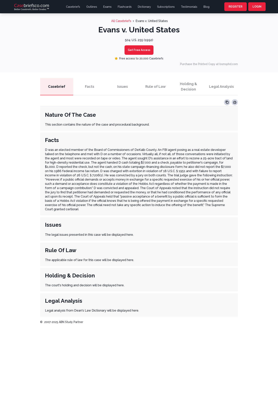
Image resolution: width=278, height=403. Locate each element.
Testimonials (189, 6)
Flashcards (125, 6)
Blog (206, 6)
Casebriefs (73, 6)
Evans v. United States (152, 21)
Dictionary (144, 6)
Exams (107, 6)
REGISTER (235, 6)
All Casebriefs (121, 21)
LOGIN (257, 6)
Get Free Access (139, 50)
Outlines (91, 6)
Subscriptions (166, 6)
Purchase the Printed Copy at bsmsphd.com (209, 64)
